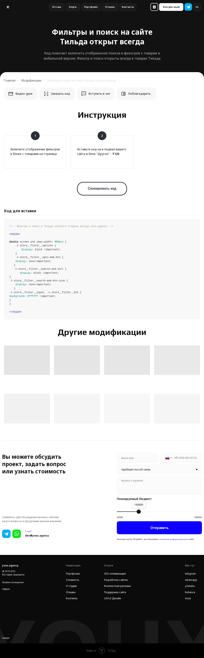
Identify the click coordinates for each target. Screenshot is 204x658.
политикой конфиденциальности (174, 539)
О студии (71, 586)
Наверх (5, 637)
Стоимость (72, 580)
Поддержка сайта (115, 592)
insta (188, 598)
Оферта (6, 589)
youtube (190, 586)
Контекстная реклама (117, 586)
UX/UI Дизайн (112, 598)
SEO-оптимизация (115, 573)
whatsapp (191, 580)
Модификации (31, 80)
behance (190, 592)
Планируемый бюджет (134, 499)
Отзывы (71, 592)
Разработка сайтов (116, 580)
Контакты (71, 598)
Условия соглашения (13, 582)
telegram (190, 573)
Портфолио (73, 573)
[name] (137, 458)
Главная (9, 80)
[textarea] (159, 486)
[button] (154, 7)
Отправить (159, 528)
